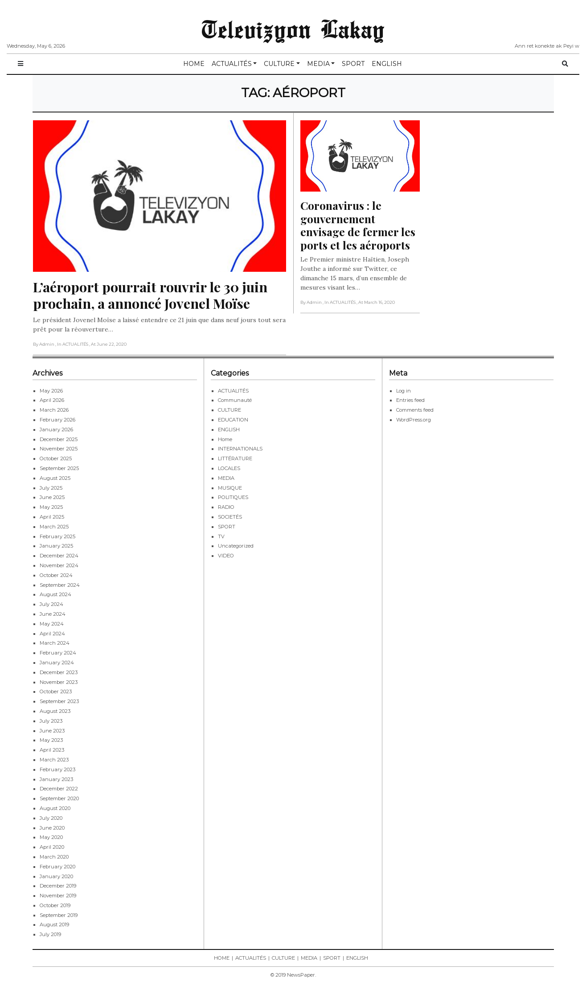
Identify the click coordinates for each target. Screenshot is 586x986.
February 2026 (57, 420)
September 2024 (60, 585)
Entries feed (410, 400)
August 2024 (55, 594)
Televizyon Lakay (293, 28)
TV (221, 536)
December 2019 (58, 886)
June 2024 (53, 614)
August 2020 (55, 808)
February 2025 (57, 536)
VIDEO (226, 555)
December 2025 (59, 439)
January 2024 (57, 662)
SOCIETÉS (230, 517)
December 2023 (59, 672)
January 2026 (56, 429)
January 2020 (56, 876)
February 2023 (57, 769)
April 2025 (52, 517)
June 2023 (52, 731)
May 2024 (52, 624)
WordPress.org (413, 420)
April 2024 (52, 633)
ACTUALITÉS (232, 64)
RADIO (226, 507)
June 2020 (52, 828)
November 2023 (59, 682)
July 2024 (51, 604)
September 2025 (59, 468)
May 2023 (51, 740)
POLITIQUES (233, 497)
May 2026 (51, 391)
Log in (403, 391)
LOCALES (229, 468)
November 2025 (59, 449)
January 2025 (56, 546)
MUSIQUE (230, 488)
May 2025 (51, 507)
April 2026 (52, 400)
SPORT (353, 64)
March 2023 (54, 760)
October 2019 (55, 905)
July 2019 (50, 934)
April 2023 (52, 750)
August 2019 (54, 924)
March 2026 (54, 410)
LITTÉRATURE (235, 458)
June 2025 (52, 497)
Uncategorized (236, 546)
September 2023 (59, 701)
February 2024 (58, 653)
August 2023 (55, 711)
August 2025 (55, 478)
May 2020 (51, 837)
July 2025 (51, 488)
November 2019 (58, 895)
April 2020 (52, 847)
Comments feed (415, 410)
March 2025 (54, 527)
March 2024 (55, 643)
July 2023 (51, 721)
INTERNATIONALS (240, 449)
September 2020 (59, 798)
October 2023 (56, 691)
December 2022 (59, 789)
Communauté (235, 400)
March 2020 (54, 857)
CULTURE (279, 64)
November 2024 (59, 565)
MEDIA (318, 64)
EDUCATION (233, 420)
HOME (194, 64)
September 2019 (59, 915)
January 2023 (56, 779)
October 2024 (56, 575)
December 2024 (59, 555)
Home (225, 439)
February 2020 (57, 866)
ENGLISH (387, 64)
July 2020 (51, 818)
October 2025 (56, 458)
